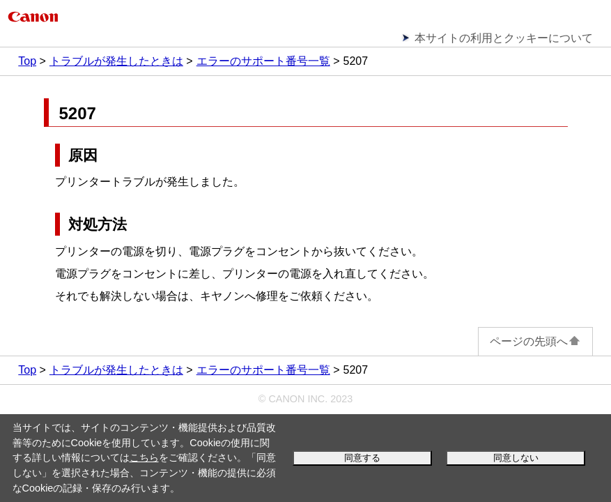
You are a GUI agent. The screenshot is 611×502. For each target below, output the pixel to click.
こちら (144, 457)
